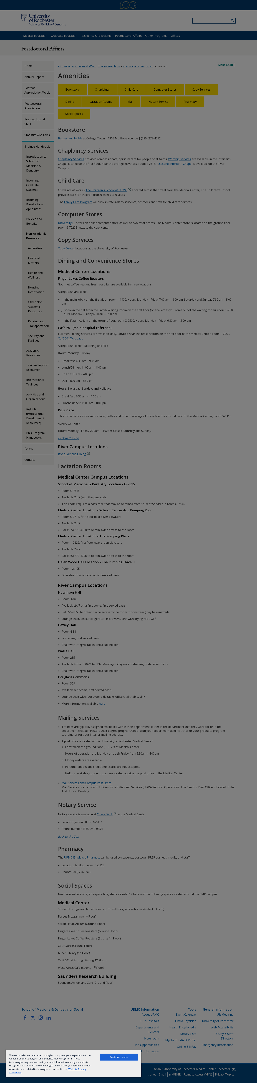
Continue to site (119, 1057)
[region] (73, 1063)
